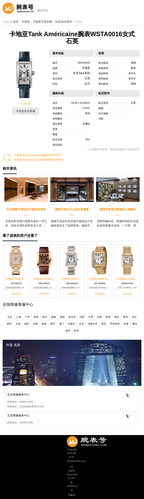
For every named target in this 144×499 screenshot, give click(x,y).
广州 (27, 317)
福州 (26, 323)
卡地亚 (25, 21)
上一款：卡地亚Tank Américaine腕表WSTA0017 (32, 155)
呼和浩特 (115, 323)
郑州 (9, 323)
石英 (87, 78)
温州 (67, 330)
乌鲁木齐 (92, 323)
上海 (18, 317)
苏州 (76, 330)
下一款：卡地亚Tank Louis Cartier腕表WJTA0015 (33, 159)
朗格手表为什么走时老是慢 (72, 209)
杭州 (44, 317)
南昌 (44, 323)
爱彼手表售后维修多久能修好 (118, 209)
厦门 (61, 323)
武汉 (134, 317)
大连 (18, 323)
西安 (103, 323)
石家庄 (71, 323)
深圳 (36, 317)
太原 (81, 323)
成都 (53, 317)
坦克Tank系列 (63, 21)
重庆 (134, 323)
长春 (126, 323)
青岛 (125, 317)
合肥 (35, 323)
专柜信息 (71, 495)
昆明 (108, 317)
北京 (9, 317)
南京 (116, 317)
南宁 (52, 323)
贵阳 (62, 317)
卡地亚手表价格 (42, 21)
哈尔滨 (72, 317)
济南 (99, 317)
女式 (87, 83)
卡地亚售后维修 (25, 111)
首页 (16, 21)
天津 (90, 317)
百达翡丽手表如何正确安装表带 (26, 209)
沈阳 (81, 317)
